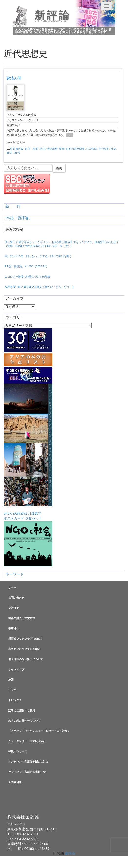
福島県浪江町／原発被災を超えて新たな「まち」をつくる (39, 286)
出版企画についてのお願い (24, 648)
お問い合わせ (16, 597)
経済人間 (14, 78)
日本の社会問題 (75, 148)
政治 (42, 148)
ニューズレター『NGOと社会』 (27, 741)
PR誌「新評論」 (18, 218)
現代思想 (103, 148)
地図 (11, 679)
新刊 (61, 148)
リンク (12, 689)
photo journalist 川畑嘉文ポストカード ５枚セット (28, 452)
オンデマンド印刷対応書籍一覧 (27, 771)
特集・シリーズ (17, 751)
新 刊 (12, 206)
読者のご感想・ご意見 (21, 710)
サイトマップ (16, 669)
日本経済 (91, 148)
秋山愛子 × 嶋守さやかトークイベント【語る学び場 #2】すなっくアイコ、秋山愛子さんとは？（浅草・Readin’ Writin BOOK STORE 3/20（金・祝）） (62, 244)
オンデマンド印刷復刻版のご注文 (28, 761)
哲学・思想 (31, 148)
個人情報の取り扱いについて (25, 659)
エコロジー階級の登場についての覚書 (27, 276)
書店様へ (13, 628)
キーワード (14, 574)
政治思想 (52, 148)
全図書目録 (16, 148)
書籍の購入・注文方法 (21, 618)
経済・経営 (13, 152)
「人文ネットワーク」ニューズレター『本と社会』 (39, 730)
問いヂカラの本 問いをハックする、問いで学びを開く (38, 256)
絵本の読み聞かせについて (24, 720)
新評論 (53, 15)
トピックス (15, 700)
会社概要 (13, 607)
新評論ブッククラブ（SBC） (26, 638)
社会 (113, 148)
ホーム (12, 587)
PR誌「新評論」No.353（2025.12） (27, 266)
